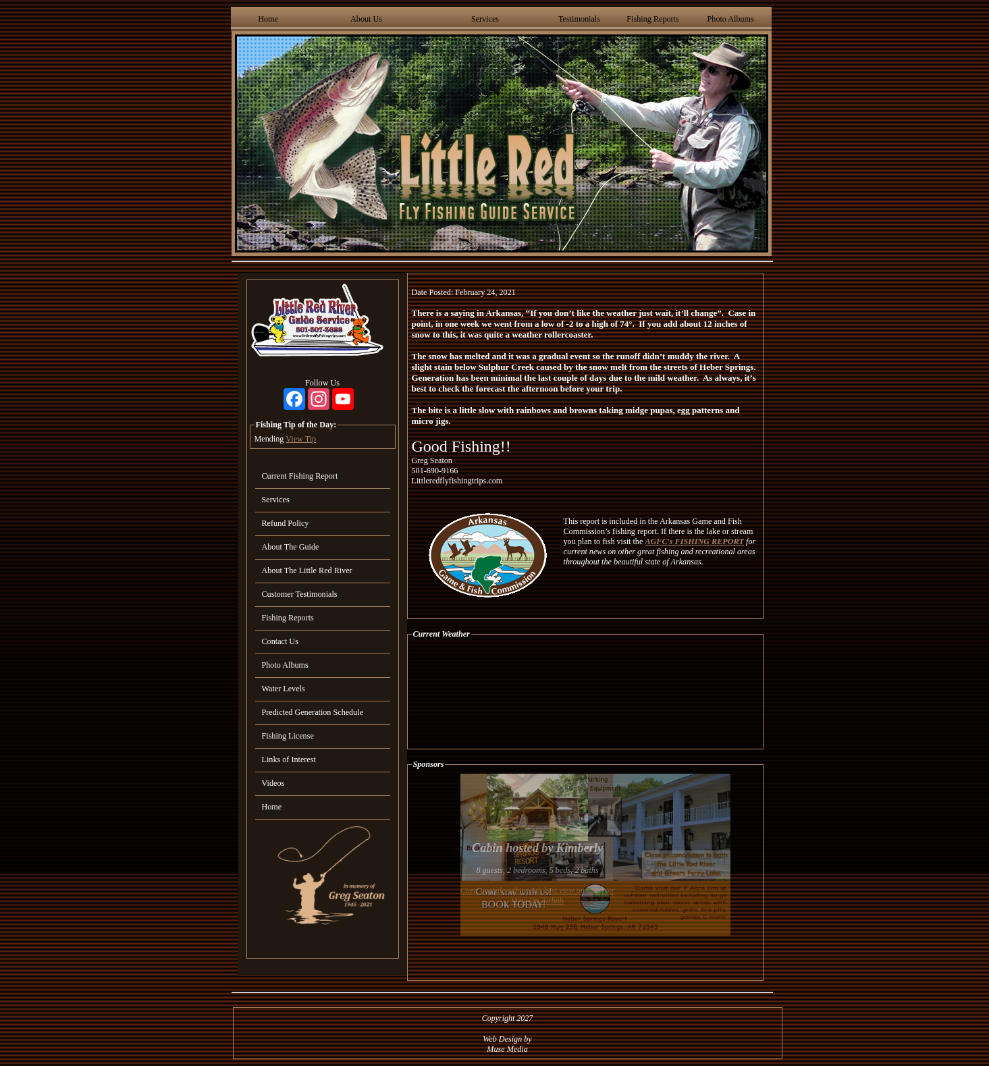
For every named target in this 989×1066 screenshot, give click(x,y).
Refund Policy (285, 523)
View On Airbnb (537, 900)
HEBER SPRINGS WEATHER (585, 694)
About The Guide (290, 547)
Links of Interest (289, 759)
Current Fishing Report (300, 476)
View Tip (301, 439)
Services (485, 19)
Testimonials (579, 19)
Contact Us (280, 641)
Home (268, 19)
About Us (366, 19)
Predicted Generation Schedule (313, 712)
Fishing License (288, 736)
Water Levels (283, 688)
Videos (273, 783)
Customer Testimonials (300, 594)
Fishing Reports (652, 19)
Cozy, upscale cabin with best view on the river (537, 890)
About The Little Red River (307, 570)
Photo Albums (730, 19)
